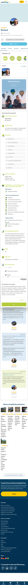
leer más (14, 85)
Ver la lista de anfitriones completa (14, 475)
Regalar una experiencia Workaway (9, 514)
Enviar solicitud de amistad (15, 39)
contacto (14, 44)
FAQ (2, 544)
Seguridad (3, 542)
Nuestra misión (4, 530)
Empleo (2, 533)
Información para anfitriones (7, 507)
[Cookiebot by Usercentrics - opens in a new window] (20, 279)
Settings (22, 300)
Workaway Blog (4, 521)
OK (14, 304)
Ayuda (2, 540)
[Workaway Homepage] (6, 1)
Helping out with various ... (9, 374)
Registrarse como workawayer (8, 510)
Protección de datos (5, 551)
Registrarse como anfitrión (7, 512)
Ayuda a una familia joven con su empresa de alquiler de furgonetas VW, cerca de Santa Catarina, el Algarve (3, 426)
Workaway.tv (4, 524)
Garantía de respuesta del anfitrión (8, 547)
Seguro (2, 546)
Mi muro (16, 48)
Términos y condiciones (6, 549)
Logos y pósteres (5, 526)
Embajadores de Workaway (7, 532)
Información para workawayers (8, 508)
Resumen (3, 48)
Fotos (10, 48)
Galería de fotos (4, 523)
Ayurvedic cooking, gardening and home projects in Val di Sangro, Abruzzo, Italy (10, 423)
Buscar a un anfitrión (5, 505)
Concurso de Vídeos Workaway (8, 528)
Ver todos (23, 66)
